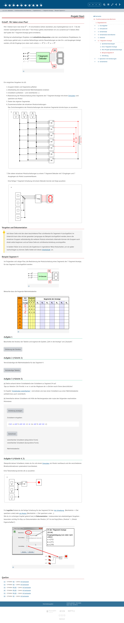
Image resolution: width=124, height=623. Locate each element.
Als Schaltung (59, 510)
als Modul (23, 513)
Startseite (10, 10)
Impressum (62, 619)
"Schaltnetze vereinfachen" (21, 391)
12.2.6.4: (5, 10)
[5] (4, 593)
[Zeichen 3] (96, 4)
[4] (4, 590)
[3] (18, 331)
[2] (28, 286)
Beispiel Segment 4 (60, 10)
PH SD (14, 587)
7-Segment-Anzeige (48, 10)
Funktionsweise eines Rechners (23, 10)
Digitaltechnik (37, 10)
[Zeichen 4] (99, 4)
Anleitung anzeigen (15, 411)
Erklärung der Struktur (13, 349)
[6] (13, 567)
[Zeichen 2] (93, 4)
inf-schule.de (25, 581)
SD (14, 581)
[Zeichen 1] (89, 4)
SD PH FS (75, 605)
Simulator (71, 96)
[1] (23, 71)
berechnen (12, 434)
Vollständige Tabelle (12, 370)
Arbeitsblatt (46, 250)
